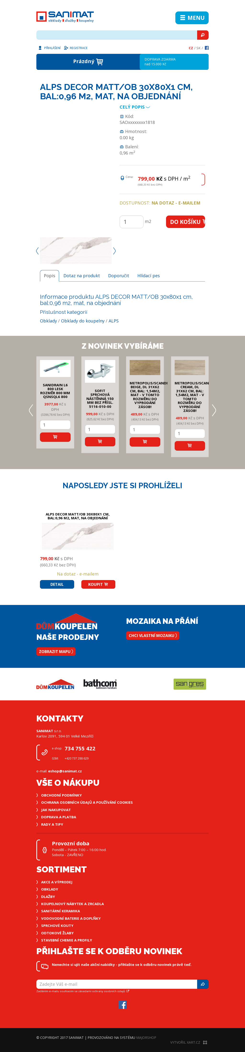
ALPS (114, 321)
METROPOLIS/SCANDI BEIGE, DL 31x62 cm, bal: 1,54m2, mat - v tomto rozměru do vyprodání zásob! (149, 395)
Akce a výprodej (56, 882)
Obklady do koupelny (83, 321)
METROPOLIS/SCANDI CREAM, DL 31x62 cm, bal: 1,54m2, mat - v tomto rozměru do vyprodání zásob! (194, 397)
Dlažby (48, 896)
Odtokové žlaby (57, 932)
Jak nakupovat (56, 809)
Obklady (48, 321)
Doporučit (118, 275)
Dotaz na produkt (81, 275)
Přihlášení (49, 47)
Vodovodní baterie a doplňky (71, 918)
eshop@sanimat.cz (65, 771)
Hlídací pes (148, 275)
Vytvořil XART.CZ (188, 1042)
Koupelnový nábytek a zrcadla (72, 903)
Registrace (75, 47)
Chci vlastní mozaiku (153, 635)
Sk (198, 48)
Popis (49, 275)
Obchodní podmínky (61, 795)
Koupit (98, 584)
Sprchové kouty (57, 925)
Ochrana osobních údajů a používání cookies (87, 802)
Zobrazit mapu (56, 651)
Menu (192, 18)
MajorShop (146, 1037)
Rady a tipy (52, 824)
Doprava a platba (58, 816)
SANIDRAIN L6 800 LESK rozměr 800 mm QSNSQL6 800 (55, 390)
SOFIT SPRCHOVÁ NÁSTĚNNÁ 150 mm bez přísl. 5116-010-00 (100, 398)
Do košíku (187, 222)
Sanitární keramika (60, 910)
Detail (57, 584)
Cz (191, 48)
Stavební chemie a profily (66, 940)
